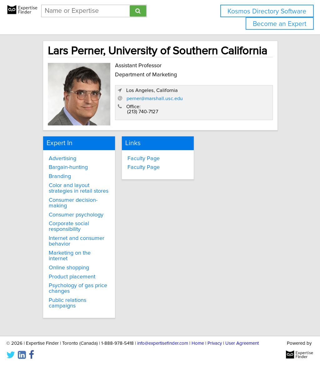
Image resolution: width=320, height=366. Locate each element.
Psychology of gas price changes (78, 288)
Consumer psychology (76, 215)
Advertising (62, 158)
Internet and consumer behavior (76, 241)
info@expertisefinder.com (162, 343)
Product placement (72, 277)
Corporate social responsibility (69, 226)
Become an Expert (279, 24)
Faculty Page (144, 158)
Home (198, 343)
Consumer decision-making (73, 203)
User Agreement (242, 343)
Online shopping (69, 268)
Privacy (215, 343)
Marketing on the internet (70, 256)
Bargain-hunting (68, 167)
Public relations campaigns (67, 303)
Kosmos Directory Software (267, 11)
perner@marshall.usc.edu (155, 98)
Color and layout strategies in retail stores (78, 188)
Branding (60, 176)
